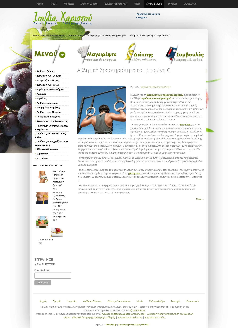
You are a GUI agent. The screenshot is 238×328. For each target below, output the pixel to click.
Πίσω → (200, 199)
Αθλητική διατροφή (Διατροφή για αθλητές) (93, 317)
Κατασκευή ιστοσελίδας (130, 324)
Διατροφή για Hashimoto (130, 317)
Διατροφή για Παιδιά (155, 317)
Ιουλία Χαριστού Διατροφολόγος (48, 35)
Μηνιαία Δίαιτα (46, 239)
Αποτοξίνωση (59, 216)
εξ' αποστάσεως (137, 310)
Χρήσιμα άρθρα (76, 35)
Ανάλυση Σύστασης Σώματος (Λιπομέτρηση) (123, 313)
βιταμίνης (185, 124)
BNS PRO (145, 324)
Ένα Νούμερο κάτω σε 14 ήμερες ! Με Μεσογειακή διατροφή (59, 178)
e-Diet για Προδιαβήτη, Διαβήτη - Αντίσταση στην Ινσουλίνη (60, 199)
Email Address (41, 270)
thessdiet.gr (111, 324)
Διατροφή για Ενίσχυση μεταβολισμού (107, 35)
